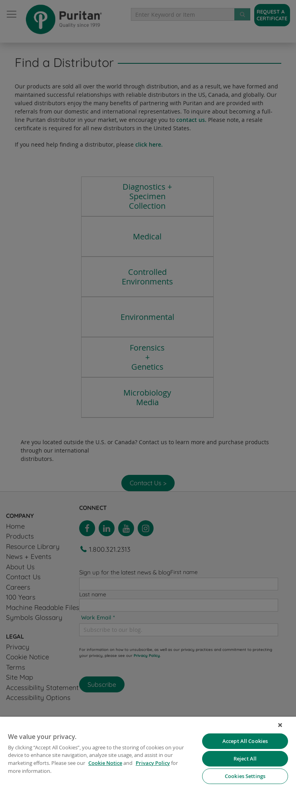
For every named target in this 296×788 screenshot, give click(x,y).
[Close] (280, 725)
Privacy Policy (153, 762)
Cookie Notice (105, 762)
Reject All (245, 758)
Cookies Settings (245, 776)
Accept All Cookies (245, 741)
